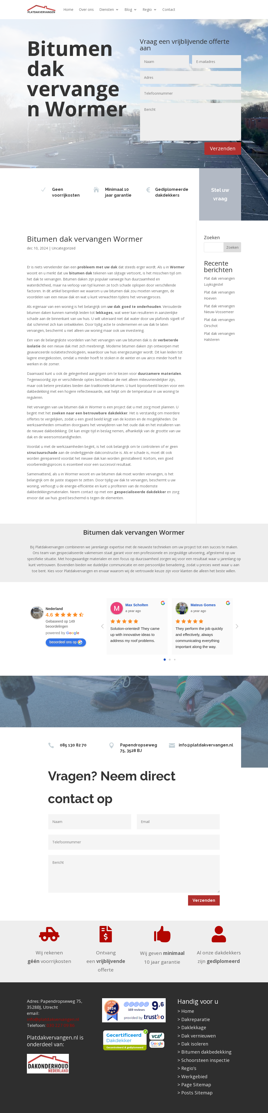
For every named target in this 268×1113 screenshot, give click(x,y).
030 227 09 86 (61, 1025)
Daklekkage (193, 1027)
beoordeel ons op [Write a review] (66, 642)
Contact (168, 9)
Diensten (106, 9)
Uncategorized (63, 248)
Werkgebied (194, 1076)
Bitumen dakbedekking (206, 1052)
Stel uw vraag (217, 194)
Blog (128, 9)
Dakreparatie (195, 1019)
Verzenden (223, 148)
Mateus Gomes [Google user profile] (203, 605)
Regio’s (188, 1068)
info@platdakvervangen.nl (206, 745)
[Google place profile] (54, 609)
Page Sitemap (196, 1085)
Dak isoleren (194, 1044)
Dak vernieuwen (198, 1036)
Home (68, 9)
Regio (147, 9)
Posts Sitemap (197, 1093)
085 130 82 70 (73, 745)
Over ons (86, 9)
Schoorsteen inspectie (205, 1060)
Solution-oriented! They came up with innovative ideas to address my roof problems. (135, 634)
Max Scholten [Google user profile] (136, 605)
